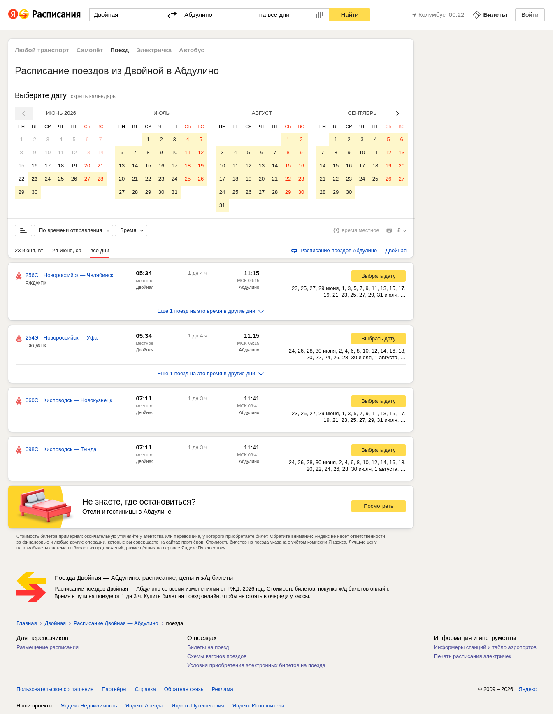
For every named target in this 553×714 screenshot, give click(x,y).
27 (87, 179)
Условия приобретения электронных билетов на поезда (256, 665)
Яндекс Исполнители (258, 705)
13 (87, 152)
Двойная (145, 287)
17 (48, 166)
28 (100, 179)
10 (48, 152)
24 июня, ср (66, 250)
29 (21, 192)
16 (34, 166)
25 (61, 179)
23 (34, 179)
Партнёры (114, 689)
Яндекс (527, 689)
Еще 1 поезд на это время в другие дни (211, 311)
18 (61, 166)
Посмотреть (378, 506)
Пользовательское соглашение (54, 689)
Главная (26, 623)
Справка (145, 689)
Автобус (191, 50)
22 (21, 179)
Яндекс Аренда (144, 705)
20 (87, 166)
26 (74, 179)
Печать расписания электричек (472, 656)
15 (21, 166)
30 (34, 192)
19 (74, 166)
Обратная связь (184, 689)
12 (74, 152)
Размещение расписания (47, 647)
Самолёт (90, 50)
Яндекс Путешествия (198, 705)
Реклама (222, 689)
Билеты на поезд (208, 647)
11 (61, 152)
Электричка (154, 50)
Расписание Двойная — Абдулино (116, 623)
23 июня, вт (29, 250)
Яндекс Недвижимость (89, 705)
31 (174, 192)
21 (100, 166)
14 (100, 152)
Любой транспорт (42, 50)
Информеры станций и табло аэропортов (485, 647)
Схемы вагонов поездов (216, 656)
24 (48, 179)
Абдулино (249, 287)
